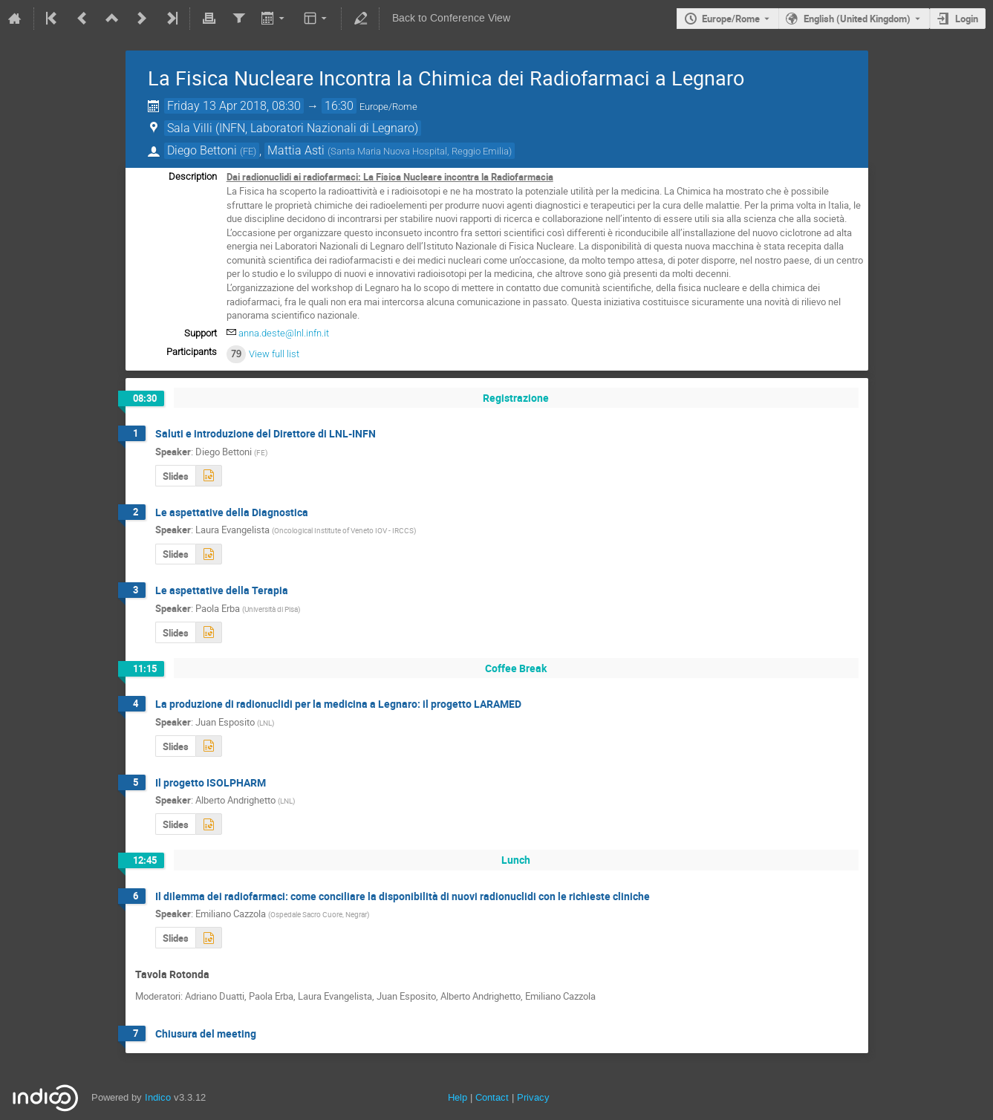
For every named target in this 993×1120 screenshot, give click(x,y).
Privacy (533, 1097)
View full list (274, 353)
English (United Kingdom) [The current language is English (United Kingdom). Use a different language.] (857, 18)
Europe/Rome (731, 18)
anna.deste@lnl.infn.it (283, 333)
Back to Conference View (451, 18)
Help (457, 1097)
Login (966, 18)
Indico (158, 1097)
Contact (492, 1097)
